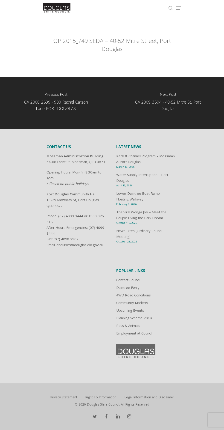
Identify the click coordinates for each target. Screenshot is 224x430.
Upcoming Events (130, 310)
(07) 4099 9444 (70, 216)
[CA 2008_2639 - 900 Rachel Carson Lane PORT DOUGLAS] (56, 103)
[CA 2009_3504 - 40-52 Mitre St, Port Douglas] (168, 103)
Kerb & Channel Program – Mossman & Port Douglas (145, 159)
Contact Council (128, 280)
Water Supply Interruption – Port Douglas (142, 177)
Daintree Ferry (128, 287)
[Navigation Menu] (178, 8)
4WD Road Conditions (133, 295)
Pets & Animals (128, 325)
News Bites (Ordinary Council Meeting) (139, 233)
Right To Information (100, 397)
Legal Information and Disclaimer (149, 397)
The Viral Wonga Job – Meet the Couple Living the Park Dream (141, 215)
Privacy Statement (63, 397)
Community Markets (132, 302)
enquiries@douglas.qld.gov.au (79, 244)
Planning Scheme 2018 (134, 318)
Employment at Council (134, 333)
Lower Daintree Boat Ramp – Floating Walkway (139, 196)
